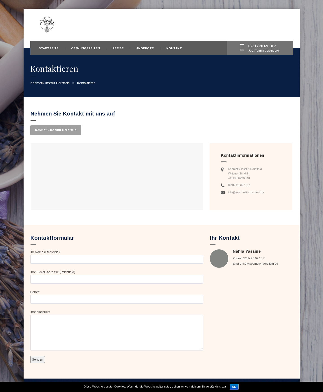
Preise (118, 48)
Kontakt (174, 48)
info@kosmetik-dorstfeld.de (246, 192)
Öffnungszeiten (85, 48)
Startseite (49, 48)
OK (234, 386)
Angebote (145, 48)
